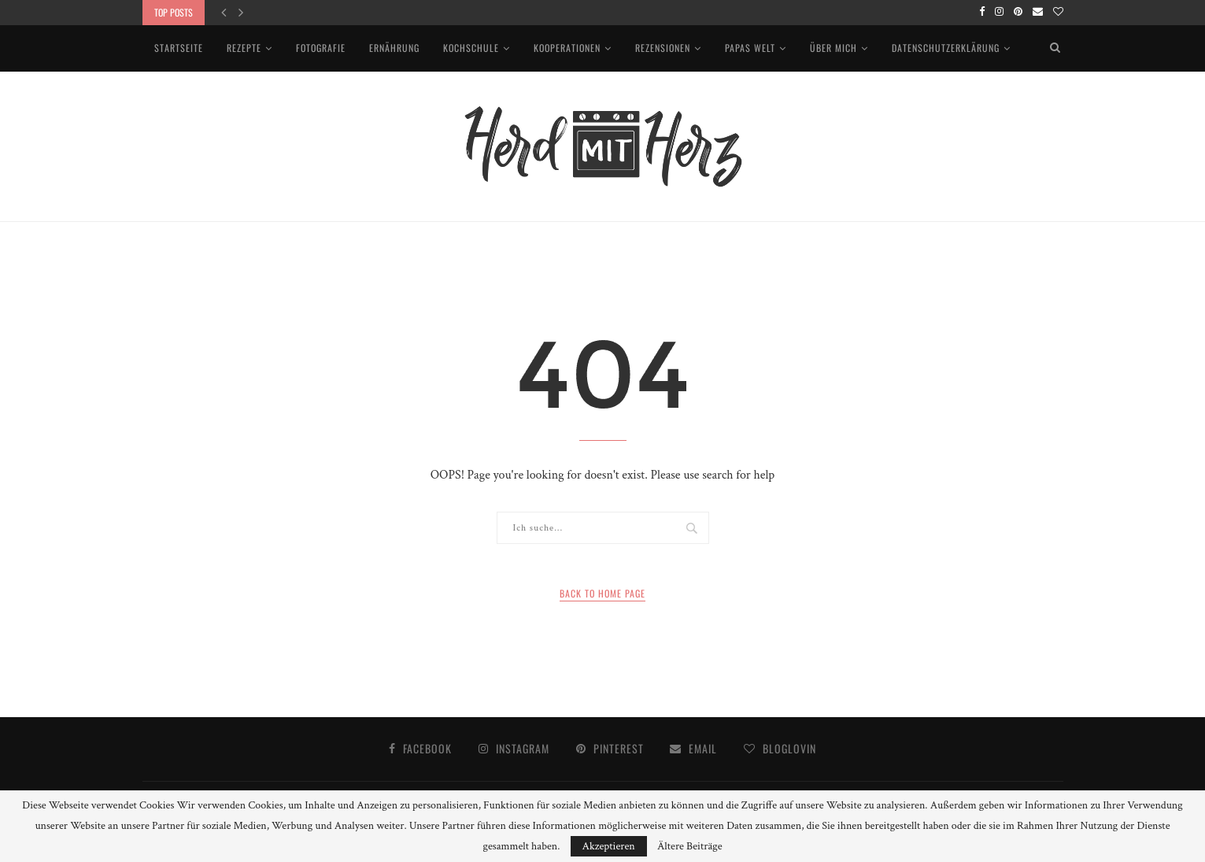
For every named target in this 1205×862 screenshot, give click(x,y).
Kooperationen (567, 47)
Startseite (178, 47)
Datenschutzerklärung (946, 47)
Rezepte (244, 47)
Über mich (833, 47)
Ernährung (394, 47)
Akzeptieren (608, 846)
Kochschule (471, 47)
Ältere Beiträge (690, 846)
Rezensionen (662, 47)
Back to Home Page (602, 593)
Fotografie (321, 47)
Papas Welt (750, 47)
